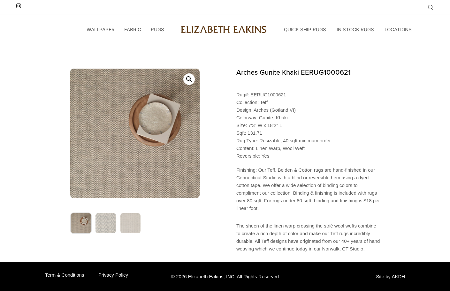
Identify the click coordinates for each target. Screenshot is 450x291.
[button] (430, 7)
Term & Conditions (64, 275)
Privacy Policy (113, 275)
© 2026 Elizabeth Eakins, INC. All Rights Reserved (225, 276)
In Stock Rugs (355, 29)
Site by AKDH (390, 276)
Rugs (157, 29)
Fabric (132, 29)
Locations (398, 29)
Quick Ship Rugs (305, 29)
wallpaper (101, 29)
